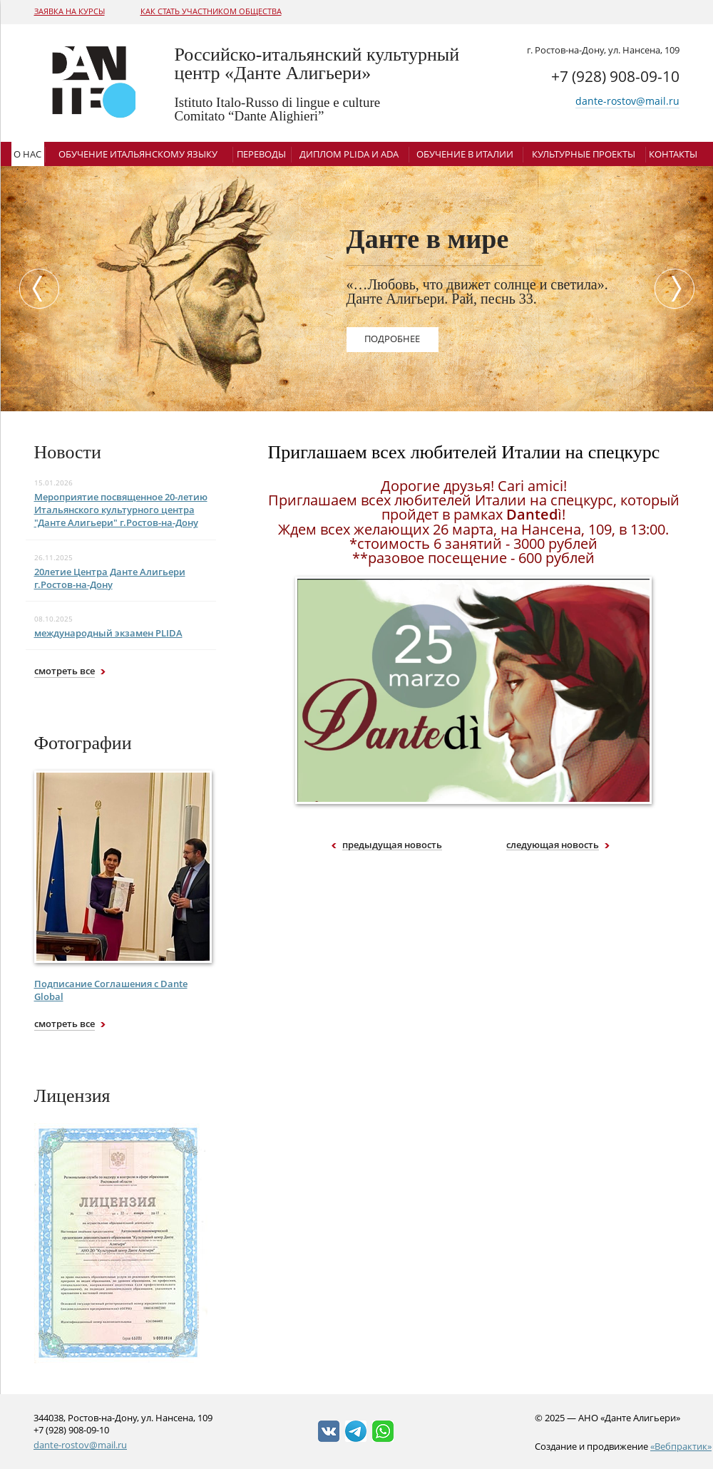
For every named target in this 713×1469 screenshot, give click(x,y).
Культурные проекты (583, 154)
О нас (27, 154)
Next (678, 289)
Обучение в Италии (464, 154)
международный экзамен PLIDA (108, 633)
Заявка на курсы (69, 11)
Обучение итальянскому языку (137, 154)
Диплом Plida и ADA (349, 154)
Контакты (673, 154)
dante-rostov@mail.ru (627, 101)
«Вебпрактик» (681, 1446)
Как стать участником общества (211, 11)
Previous (35, 289)
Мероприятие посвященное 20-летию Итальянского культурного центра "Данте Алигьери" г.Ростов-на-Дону (120, 509)
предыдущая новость (392, 845)
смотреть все (64, 670)
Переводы (261, 154)
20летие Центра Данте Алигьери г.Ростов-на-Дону (109, 578)
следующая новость (552, 845)
